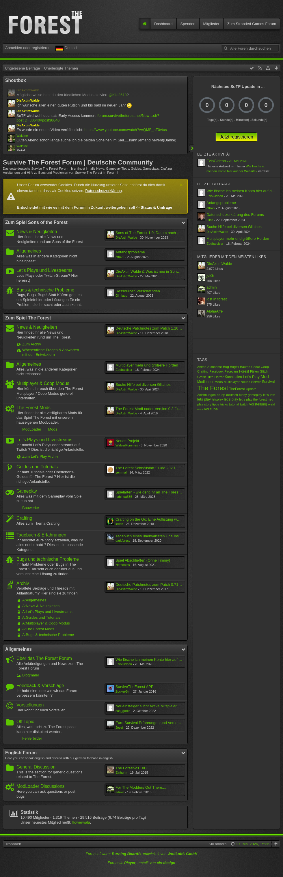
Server (256, 382)
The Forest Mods (33, 407)
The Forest (212, 388)
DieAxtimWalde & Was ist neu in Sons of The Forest (159, 271)
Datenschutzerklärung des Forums (235, 214)
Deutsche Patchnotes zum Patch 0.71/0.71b (152, 584)
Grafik (201, 377)
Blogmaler (30, 675)
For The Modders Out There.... (141, 787)
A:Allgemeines (34, 600)
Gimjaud (121, 295)
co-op (221, 395)
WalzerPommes (127, 445)
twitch (244, 404)
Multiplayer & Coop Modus (42, 383)
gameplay (255, 395)
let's (266, 395)
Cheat (255, 367)
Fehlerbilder (32, 738)
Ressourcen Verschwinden (138, 291)
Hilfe (210, 377)
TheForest (237, 389)
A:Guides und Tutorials (41, 617)
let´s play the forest (253, 399)
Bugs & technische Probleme (45, 289)
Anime (201, 367)
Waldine (22, 135)
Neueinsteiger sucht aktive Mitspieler (146, 706)
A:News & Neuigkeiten (40, 606)
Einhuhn (121, 772)
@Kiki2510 (118, 95)
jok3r (210, 275)
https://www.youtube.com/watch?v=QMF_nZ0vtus (125, 130)
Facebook (216, 371)
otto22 (120, 257)
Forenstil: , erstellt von (141, 863)
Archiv (22, 583)
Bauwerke (30, 508)
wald (271, 404)
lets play (204, 399)
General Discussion (35, 766)
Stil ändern (217, 844)
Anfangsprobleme (130, 252)
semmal (121, 472)
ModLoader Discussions (40, 786)
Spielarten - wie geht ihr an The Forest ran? (152, 492)
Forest (244, 371)
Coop (265, 367)
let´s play (231, 399)
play (200, 404)
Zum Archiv (31, 344)
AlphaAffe (214, 311)
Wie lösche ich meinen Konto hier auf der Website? (158, 659)
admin (120, 792)
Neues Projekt (127, 441)
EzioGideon (124, 664)
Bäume (245, 367)
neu (270, 399)
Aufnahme (214, 367)
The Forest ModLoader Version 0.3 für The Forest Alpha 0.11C (167, 409)
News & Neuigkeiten (36, 231)
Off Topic (25, 721)
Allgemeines (28, 250)
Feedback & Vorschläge (40, 685)
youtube (211, 409)
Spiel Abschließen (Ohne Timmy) (143, 560)
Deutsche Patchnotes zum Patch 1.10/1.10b (152, 328)
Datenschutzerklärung (103, 190)
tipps (215, 404)
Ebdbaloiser (124, 369)
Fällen (254, 371)
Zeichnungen (206, 395)
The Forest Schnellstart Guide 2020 (145, 468)
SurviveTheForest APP (135, 687)
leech (119, 524)
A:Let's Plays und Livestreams (47, 611)
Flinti (209, 220)
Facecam (231, 371)
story (207, 404)
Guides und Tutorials (37, 466)
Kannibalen (233, 377)
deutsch (232, 395)
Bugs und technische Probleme (47, 559)
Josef (119, 727)
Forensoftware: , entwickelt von (142, 854)
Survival (268, 382)
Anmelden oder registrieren (28, 48)
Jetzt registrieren (236, 136)
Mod (264, 376)
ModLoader (31, 429)
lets (272, 395)
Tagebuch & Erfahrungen (41, 534)
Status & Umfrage (156, 207)
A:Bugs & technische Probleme (48, 635)
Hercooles (123, 564)
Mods (52, 429)
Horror (219, 377)
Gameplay (26, 491)
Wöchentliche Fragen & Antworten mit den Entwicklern (50, 352)
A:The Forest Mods (38, 629)
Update (251, 389)
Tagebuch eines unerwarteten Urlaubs (147, 536)
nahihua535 (124, 496)
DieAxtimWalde (126, 237)
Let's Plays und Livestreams (44, 270)
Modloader (205, 382)
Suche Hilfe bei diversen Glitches (143, 384)
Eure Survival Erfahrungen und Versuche (150, 723)
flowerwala (81, 822)
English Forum (21, 752)
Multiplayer (232, 382)
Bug (226, 367)
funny (243, 395)
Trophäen (13, 844)
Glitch (264, 371)
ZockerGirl (123, 691)
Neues (245, 382)
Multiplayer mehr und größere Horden (147, 365)
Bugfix (234, 367)
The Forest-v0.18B (131, 768)
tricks (224, 404)
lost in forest (216, 299)
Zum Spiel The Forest (28, 317)
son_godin (123, 711)
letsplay (217, 399)
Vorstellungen (30, 704)
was (200, 409)
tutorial (234, 404)
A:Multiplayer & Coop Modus (46, 623)
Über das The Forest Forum (44, 658)
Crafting (24, 518)
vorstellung (258, 404)
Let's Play (251, 377)
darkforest (123, 540)
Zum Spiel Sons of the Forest (36, 222)
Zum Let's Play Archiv (40, 456)
